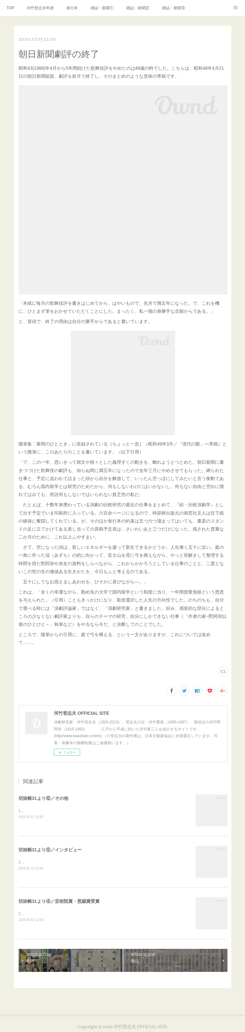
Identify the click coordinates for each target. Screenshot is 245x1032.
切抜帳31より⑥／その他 (43, 798)
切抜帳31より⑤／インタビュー (50, 850)
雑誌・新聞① (102, 8)
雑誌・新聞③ (173, 8)
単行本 (72, 8)
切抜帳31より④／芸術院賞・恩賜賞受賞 (59, 902)
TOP (10, 8)
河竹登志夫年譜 (40, 8)
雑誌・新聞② (137, 8)
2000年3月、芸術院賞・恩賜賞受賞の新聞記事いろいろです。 (72, 914)
